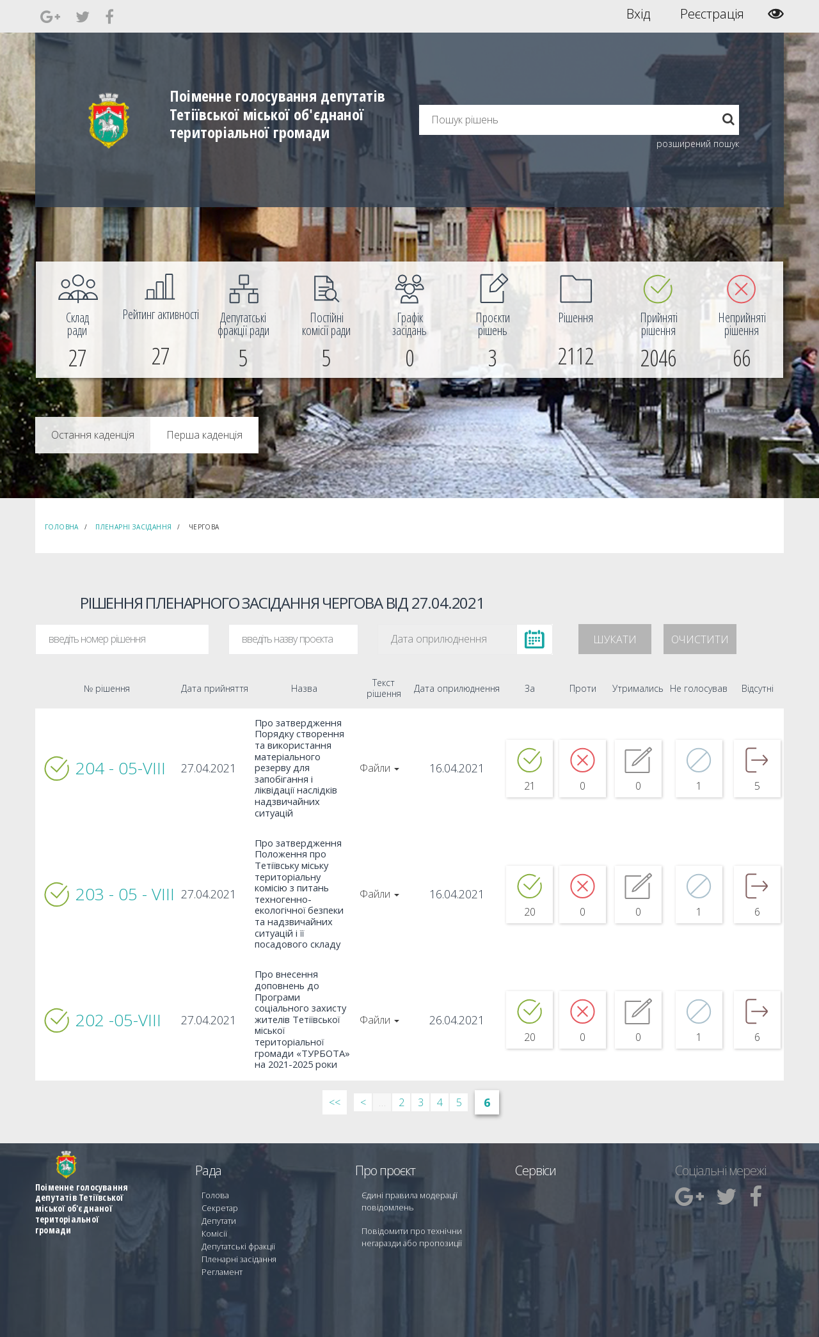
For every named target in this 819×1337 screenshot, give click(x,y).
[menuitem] (77, 320)
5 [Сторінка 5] (459, 1063)
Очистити (700, 639)
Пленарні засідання (133, 527)
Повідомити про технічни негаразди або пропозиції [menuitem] (427, 1196)
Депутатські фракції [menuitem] (236, 1201)
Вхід (638, 14)
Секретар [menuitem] (218, 1167)
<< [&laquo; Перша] (334, 1063)
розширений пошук (697, 143)
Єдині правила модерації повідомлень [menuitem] (407, 1161)
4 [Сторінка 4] (440, 1063)
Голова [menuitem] (214, 1155)
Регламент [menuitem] (221, 1224)
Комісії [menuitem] (213, 1190)
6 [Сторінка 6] (487, 1063)
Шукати (615, 639)
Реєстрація (712, 14)
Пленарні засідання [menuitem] (237, 1213)
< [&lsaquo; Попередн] (363, 1063)
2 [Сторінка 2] (401, 1063)
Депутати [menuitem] (218, 1178)
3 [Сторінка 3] (421, 1063)
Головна (62, 527)
